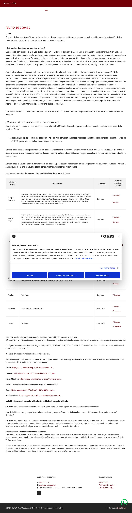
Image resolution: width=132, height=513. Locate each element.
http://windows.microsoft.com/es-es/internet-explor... (40, 379)
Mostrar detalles (108, 268)
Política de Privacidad (107, 485)
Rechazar (116, 203)
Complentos (117, 311)
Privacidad (116, 195)
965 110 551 (11, 3)
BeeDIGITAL (121, 508)
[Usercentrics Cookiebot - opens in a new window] (103, 236)
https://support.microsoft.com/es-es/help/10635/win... (40, 396)
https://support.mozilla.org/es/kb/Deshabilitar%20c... (32, 368)
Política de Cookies (106, 488)
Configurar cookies (66, 275)
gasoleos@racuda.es (47, 485)
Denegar (29, 275)
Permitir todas (102, 275)
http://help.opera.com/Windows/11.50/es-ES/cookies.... (33, 390)
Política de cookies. (85, 258)
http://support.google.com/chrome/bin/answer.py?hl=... (34, 373)
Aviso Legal (103, 482)
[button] (125, 502)
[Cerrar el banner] (119, 236)
